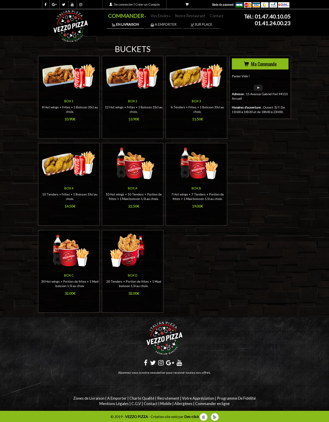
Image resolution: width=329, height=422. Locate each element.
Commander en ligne (212, 403)
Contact (217, 15)
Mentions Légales (114, 403)
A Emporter (163, 24)
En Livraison (125, 24)
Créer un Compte (147, 4)
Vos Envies (161, 15)
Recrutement (168, 398)
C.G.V (136, 403)
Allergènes (183, 403)
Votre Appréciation (198, 398)
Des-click (191, 416)
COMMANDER (127, 16)
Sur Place (201, 24)
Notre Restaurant (190, 15)
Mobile (166, 403)
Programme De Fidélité (236, 398)
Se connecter (123, 4)
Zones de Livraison (89, 398)
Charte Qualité (141, 398)
